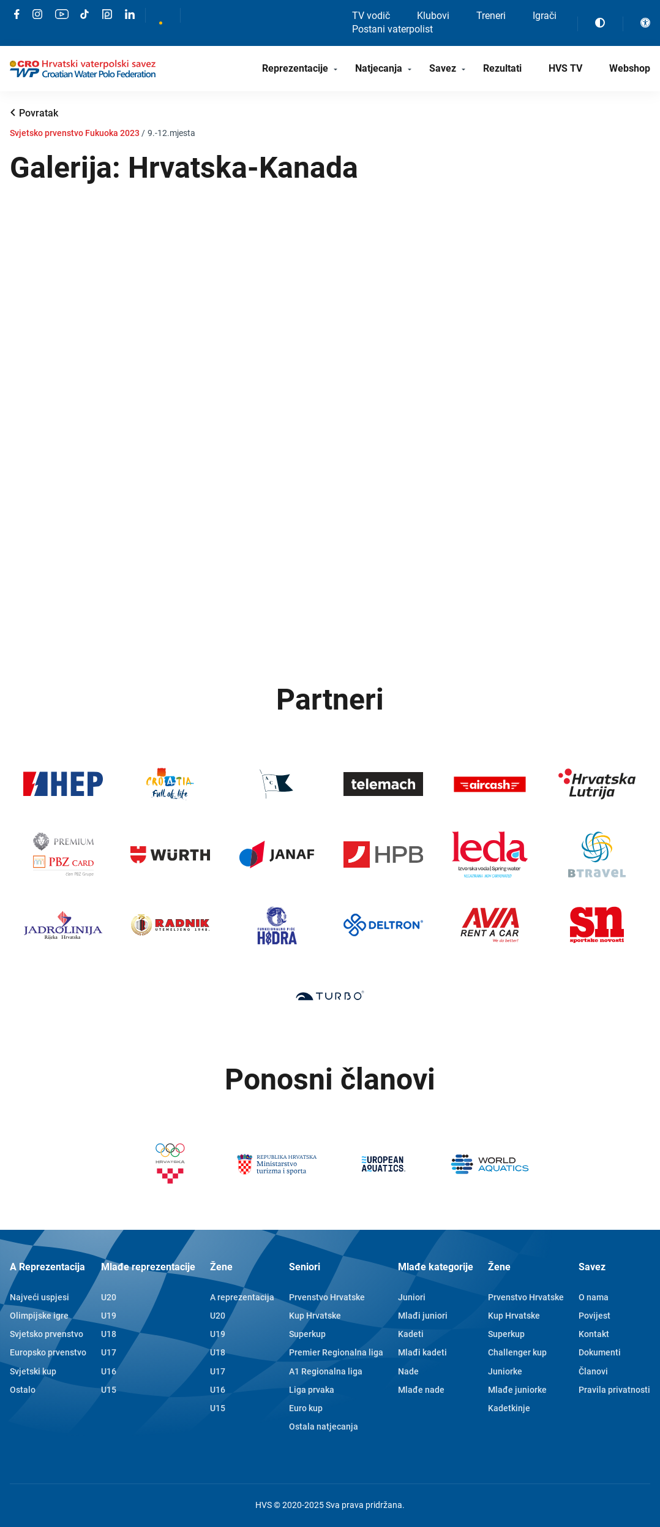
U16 (108, 1371)
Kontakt (594, 1334)
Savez (442, 68)
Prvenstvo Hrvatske (327, 1297)
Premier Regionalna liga (336, 1352)
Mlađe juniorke (517, 1390)
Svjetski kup (33, 1371)
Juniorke (505, 1371)
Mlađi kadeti (422, 1352)
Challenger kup (517, 1352)
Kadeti (411, 1334)
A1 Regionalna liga (325, 1371)
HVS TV (565, 68)
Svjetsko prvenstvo (46, 1334)
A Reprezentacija (47, 1267)
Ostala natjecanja (323, 1426)
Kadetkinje (509, 1408)
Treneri (491, 15)
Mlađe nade (421, 1390)
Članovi (593, 1371)
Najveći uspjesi (39, 1297)
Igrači (545, 15)
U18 (108, 1334)
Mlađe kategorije (435, 1267)
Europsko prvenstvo (48, 1352)
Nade (408, 1371)
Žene (221, 1267)
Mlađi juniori (423, 1315)
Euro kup (306, 1408)
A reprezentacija (242, 1297)
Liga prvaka (311, 1390)
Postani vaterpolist (392, 29)
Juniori (412, 1297)
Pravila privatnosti (614, 1390)
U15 (108, 1390)
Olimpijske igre (39, 1315)
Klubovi (433, 15)
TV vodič (371, 15)
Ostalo (23, 1390)
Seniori (304, 1267)
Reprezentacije (295, 68)
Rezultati (502, 68)
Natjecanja (378, 68)
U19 (108, 1315)
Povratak (38, 113)
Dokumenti (600, 1352)
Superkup (307, 1334)
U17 (108, 1352)
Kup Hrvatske (315, 1315)
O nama (594, 1297)
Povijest (594, 1315)
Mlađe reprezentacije (148, 1267)
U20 (108, 1297)
